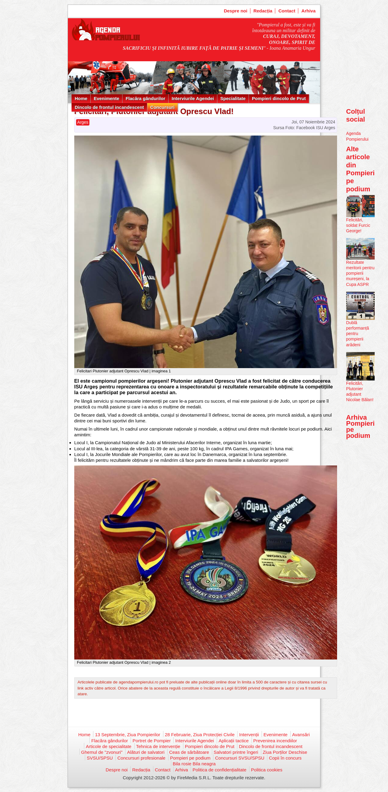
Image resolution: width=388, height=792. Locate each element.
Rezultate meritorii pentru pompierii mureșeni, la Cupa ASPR (360, 273)
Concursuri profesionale (141, 757)
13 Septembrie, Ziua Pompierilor (127, 734)
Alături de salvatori (145, 752)
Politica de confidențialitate (219, 769)
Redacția (263, 10)
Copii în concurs (285, 757)
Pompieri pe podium (190, 757)
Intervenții (249, 734)
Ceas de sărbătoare (189, 752)
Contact (286, 10)
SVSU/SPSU (100, 757)
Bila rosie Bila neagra (194, 763)
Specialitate (233, 98)
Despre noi (235, 10)
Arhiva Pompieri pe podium (360, 427)
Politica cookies (266, 769)
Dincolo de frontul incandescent (109, 107)
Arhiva (308, 10)
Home (81, 98)
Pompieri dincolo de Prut (279, 98)
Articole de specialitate (108, 746)
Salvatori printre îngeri (236, 752)
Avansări (301, 734)
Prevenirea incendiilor (275, 740)
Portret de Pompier (151, 740)
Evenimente (106, 98)
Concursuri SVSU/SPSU (239, 757)
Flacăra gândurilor (145, 98)
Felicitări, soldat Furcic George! (358, 225)
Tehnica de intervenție (158, 746)
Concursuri (162, 107)
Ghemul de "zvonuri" (102, 752)
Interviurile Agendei (193, 98)
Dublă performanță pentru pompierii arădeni (357, 333)
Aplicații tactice (234, 740)
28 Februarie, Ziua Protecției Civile (200, 734)
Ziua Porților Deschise (285, 752)
